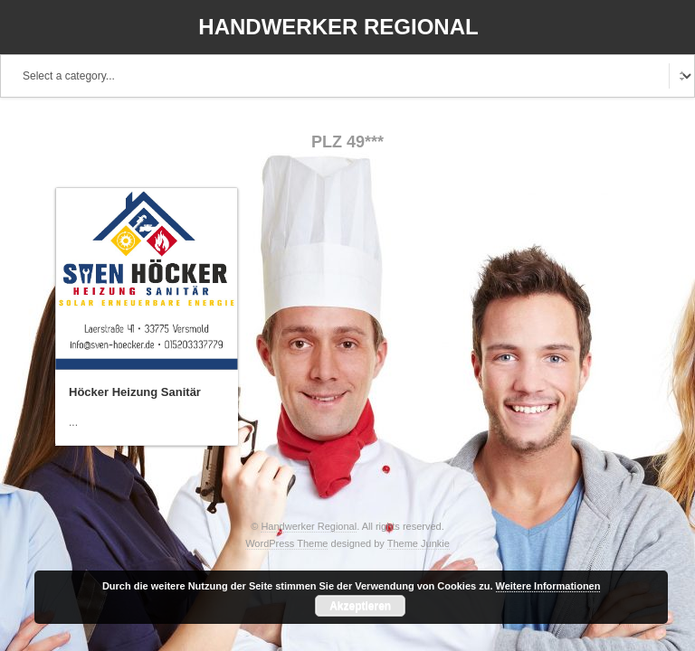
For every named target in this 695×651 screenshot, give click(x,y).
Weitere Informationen (548, 585)
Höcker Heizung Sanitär (135, 392)
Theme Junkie (418, 543)
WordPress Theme (286, 543)
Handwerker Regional (338, 26)
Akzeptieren (360, 605)
